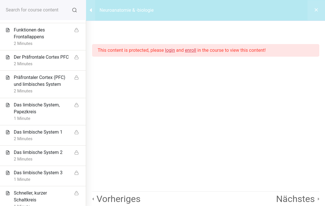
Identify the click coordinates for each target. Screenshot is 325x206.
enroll (190, 50)
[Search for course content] (75, 10)
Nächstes (295, 198)
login (170, 50)
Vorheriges (119, 198)
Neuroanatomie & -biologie (127, 10)
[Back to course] (316, 10)
